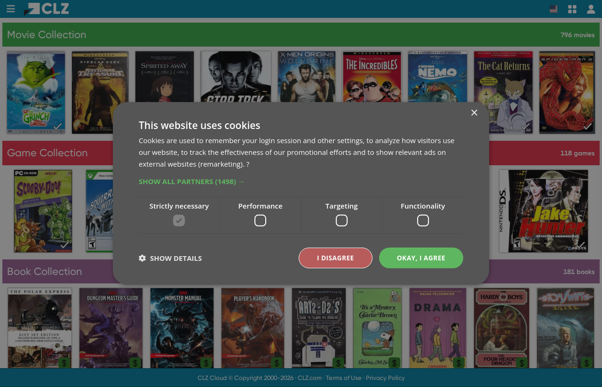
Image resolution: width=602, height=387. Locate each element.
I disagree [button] (335, 257)
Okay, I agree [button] (420, 257)
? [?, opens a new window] (247, 163)
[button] (301, 181)
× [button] (473, 113)
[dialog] (301, 193)
